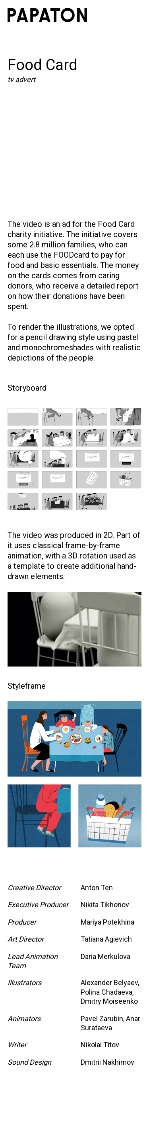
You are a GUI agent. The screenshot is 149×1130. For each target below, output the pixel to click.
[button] (132, 15)
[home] (47, 15)
